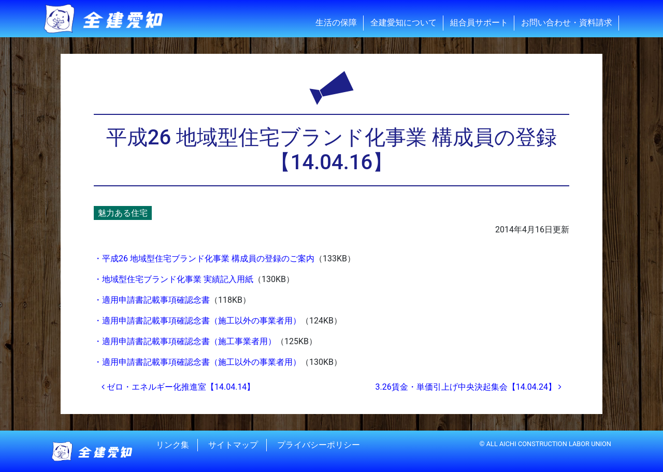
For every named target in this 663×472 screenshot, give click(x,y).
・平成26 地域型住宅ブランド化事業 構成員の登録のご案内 (204, 258)
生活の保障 (336, 22)
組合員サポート (479, 22)
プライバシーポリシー (318, 445)
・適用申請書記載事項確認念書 (152, 300)
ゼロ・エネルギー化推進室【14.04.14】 (178, 387)
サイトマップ (233, 445)
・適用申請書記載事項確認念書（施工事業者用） (185, 341)
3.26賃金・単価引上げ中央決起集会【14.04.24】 (468, 387)
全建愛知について (403, 22)
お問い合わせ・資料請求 (566, 22)
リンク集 (172, 445)
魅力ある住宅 (123, 213)
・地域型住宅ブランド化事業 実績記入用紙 (173, 279)
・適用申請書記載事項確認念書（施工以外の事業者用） (197, 321)
